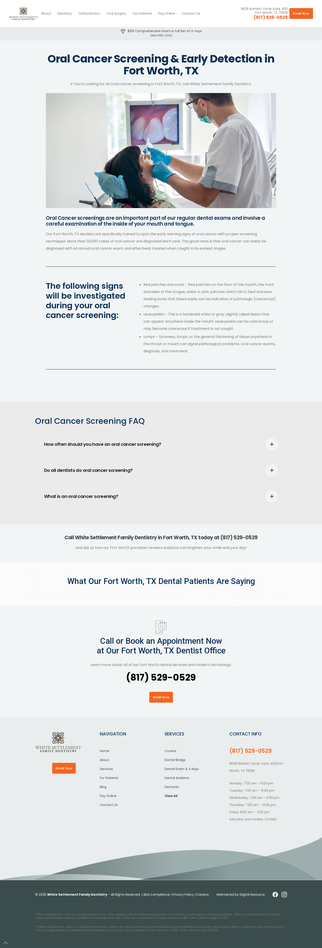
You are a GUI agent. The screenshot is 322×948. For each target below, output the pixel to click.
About (46, 13)
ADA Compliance (156, 894)
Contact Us (191, 13)
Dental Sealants (177, 778)
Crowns (170, 751)
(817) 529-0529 (271, 17)
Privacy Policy (183, 894)
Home (104, 751)
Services (106, 769)
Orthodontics (89, 13)
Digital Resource (252, 894)
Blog (103, 787)
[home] (23, 13)
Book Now (301, 13)
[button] (64, 13)
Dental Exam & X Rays (182, 769)
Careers (202, 894)
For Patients (142, 13)
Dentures (172, 787)
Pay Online (166, 13)
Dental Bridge (175, 760)
